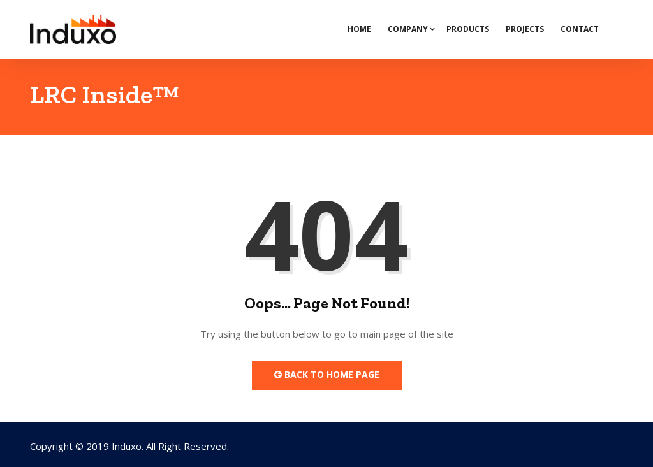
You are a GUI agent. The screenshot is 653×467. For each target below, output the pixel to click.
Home (359, 29)
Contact (580, 29)
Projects (525, 29)
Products (467, 29)
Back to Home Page (326, 374)
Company (408, 29)
